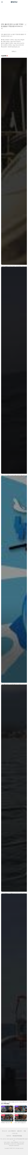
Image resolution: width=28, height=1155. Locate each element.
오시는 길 (14, 1133)
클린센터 (19, 1131)
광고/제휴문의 (12, 1131)
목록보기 (14, 51)
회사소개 (4, 1131)
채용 (25, 1131)
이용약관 (8, 1135)
